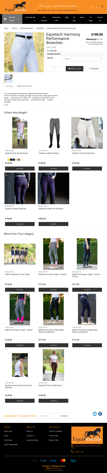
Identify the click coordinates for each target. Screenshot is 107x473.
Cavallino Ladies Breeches (49, 153)
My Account (8, 431)
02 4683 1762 (77, 452)
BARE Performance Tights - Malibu (19, 330)
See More (20, 168)
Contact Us (100, 18)
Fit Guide (91, 18)
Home (6, 28)
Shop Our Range (12, 18)
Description (10, 86)
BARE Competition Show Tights (17, 274)
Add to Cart (74, 68)
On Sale (74, 18)
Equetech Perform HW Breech (50, 385)
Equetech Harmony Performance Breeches (61, 28)
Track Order (8, 440)
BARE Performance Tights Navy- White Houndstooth (85, 331)
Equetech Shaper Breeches (15, 208)
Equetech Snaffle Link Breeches (51, 208)
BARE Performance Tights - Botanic (53, 274)
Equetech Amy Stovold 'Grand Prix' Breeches (18, 386)
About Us (30, 431)
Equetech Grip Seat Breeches (16, 153)
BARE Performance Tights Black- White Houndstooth (51, 331)
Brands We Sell (30, 17)
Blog (66, 17)
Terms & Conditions (56, 431)
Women (14, 28)
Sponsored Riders (33, 440)
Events (82, 17)
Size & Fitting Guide (10, 445)
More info (94, 39)
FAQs (6, 436)
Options (50, 58)
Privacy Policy (53, 436)
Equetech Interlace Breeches (83, 153)
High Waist (40, 28)
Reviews (24, 86)
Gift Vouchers (44, 18)
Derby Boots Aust (57, 18)
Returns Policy (54, 440)
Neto (60, 470)
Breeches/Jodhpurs (26, 28)
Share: (52, 51)
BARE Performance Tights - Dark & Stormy (86, 275)
